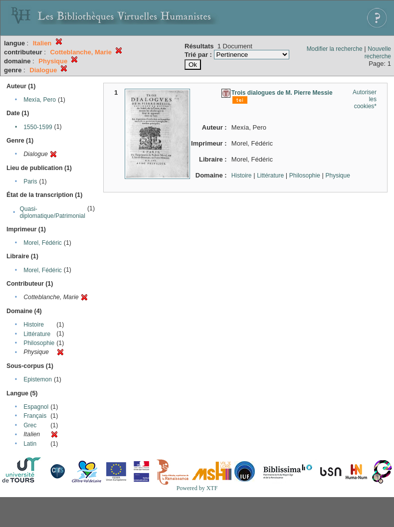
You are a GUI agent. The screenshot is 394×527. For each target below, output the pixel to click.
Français (34, 415)
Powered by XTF (197, 488)
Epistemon (37, 379)
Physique (337, 175)
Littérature (36, 334)
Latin (29, 443)
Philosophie (38, 343)
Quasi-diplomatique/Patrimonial (52, 212)
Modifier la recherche (335, 48)
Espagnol (35, 406)
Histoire (33, 324)
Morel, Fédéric (42, 242)
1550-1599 (37, 127)
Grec (29, 425)
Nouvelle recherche (378, 52)
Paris (30, 181)
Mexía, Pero (39, 99)
